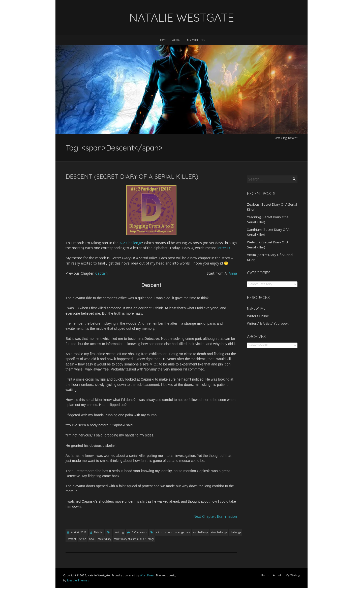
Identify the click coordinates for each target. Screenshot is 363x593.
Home (163, 40)
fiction (82, 539)
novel (92, 539)
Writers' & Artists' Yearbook (268, 323)
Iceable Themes (78, 580)
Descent (71, 539)
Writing (119, 532)
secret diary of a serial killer (129, 539)
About (177, 40)
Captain (101, 273)
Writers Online (258, 316)
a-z (188, 532)
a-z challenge (200, 532)
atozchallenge (219, 532)
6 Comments (139, 532)
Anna (233, 273)
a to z (159, 532)
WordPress (147, 575)
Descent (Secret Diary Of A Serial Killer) (132, 176)
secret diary (104, 539)
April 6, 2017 (78, 532)
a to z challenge (174, 532)
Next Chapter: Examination (215, 516)
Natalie (98, 532)
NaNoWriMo (256, 308)
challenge (235, 532)
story (151, 539)
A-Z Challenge (130, 242)
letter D (224, 247)
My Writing (196, 40)
